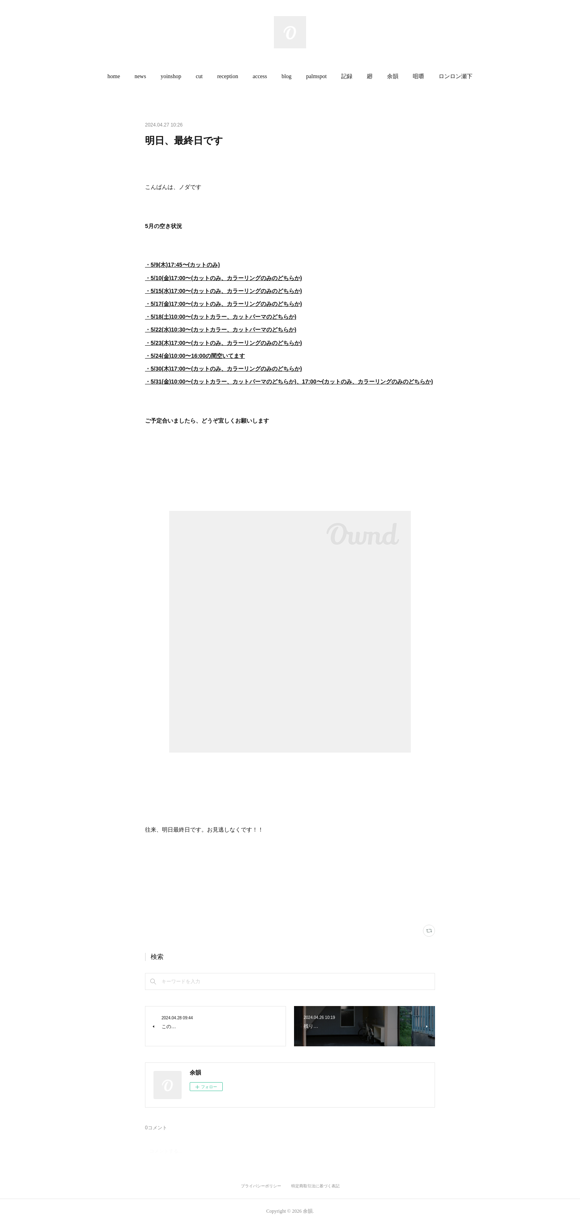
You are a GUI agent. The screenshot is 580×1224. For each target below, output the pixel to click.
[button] (114, 76)
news (140, 76)
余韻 (392, 76)
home (114, 76)
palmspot (316, 76)
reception (227, 76)
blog (287, 76)
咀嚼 (418, 76)
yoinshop (171, 76)
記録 (346, 76)
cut (199, 76)
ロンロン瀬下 (455, 76)
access (260, 76)
